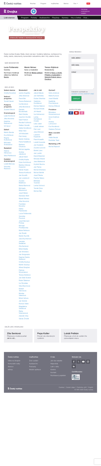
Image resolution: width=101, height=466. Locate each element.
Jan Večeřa (23, 339)
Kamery (83, 13)
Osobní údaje (70, 443)
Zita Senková (23, 285)
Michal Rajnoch (54, 185)
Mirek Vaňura (23, 337)
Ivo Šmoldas (23, 322)
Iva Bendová (23, 143)
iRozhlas (32, 3)
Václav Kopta (23, 208)
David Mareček (39, 195)
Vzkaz (74, 72)
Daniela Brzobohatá (23, 149)
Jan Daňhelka (39, 134)
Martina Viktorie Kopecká (24, 205)
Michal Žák (38, 230)
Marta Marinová (24, 224)
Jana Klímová (38, 171)
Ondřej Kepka (24, 198)
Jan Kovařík (23, 214)
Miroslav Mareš (39, 197)
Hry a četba (76, 18)
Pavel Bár (22, 137)
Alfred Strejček (24, 306)
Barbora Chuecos (22, 184)
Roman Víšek (24, 342)
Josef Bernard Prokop (24, 260)
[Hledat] (94, 3)
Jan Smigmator (24, 293)
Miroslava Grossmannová (54, 152)
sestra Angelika (24, 132)
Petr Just (37, 168)
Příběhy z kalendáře (52, 114)
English (90, 443)
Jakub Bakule (39, 132)
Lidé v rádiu (54, 422)
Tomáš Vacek (9, 140)
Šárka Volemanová (23, 351)
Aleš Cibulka (23, 153)
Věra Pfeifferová (10, 194)
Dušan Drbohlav (39, 137)
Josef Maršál (53, 137)
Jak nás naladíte (56, 416)
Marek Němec (30, 106)
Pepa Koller (45, 389)
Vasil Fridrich (23, 158)
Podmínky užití (81, 443)
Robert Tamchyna (22, 328)
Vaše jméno (76, 58)
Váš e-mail (75, 65)
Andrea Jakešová (22, 192)
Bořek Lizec (38, 189)
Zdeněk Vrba (23, 354)
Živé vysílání (33, 416)
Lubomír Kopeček (37, 174)
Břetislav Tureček (37, 220)
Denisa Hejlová (39, 145)
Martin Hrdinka (24, 178)
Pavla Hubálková (25, 180)
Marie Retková (24, 269)
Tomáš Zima (38, 227)
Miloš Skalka (23, 287)
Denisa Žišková (54, 145)
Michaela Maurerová (23, 228)
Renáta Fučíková (25, 161)
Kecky (6, 116)
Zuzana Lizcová (39, 186)
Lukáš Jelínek (39, 165)
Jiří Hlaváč (37, 150)
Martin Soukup (24, 303)
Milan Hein (23, 169)
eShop (10, 425)
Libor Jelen (38, 162)
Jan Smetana (23, 290)
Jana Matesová (39, 200)
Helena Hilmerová (7, 190)
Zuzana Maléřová (22, 220)
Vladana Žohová (54, 168)
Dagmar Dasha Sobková (24, 297)
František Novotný (22, 244)
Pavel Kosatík (39, 178)
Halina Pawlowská (23, 248)
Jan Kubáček (38, 184)
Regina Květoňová (8, 177)
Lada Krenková (9, 154)
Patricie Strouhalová (23, 310)
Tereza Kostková (25, 211)
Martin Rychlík (24, 274)
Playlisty (55, 18)
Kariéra (53, 425)
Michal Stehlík (39, 211)
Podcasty (32, 422)
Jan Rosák (22, 272)
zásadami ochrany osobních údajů (82, 94)
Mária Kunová (54, 134)
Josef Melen (23, 232)
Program (40, 3)
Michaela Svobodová (8, 182)
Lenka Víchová (39, 224)
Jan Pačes (37, 206)
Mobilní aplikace (35, 425)
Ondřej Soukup (24, 300)
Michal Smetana (40, 208)
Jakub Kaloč (23, 195)
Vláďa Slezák (53, 176)
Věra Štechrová (24, 325)
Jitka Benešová (24, 145)
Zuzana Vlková (9, 148)
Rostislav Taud (54, 179)
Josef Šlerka (38, 214)
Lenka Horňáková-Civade (38, 157)
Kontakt (53, 428)
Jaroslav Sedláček (22, 281)
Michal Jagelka (24, 188)
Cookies (61, 443)
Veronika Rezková (7, 206)
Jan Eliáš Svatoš (25, 316)
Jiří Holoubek (23, 172)
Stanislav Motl (24, 234)
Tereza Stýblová (51, 106)
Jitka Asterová (24, 134)
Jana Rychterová (25, 277)
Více (86, 18)
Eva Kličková (8, 174)
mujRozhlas (50, 3)
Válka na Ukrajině (14, 416)
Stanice (59, 3)
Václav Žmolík (24, 357)
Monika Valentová (22, 333)
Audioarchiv (85, 11)
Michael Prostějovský (23, 265)
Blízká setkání (37, 111)
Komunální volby (14, 419)
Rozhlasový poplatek (58, 431)
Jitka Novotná (9, 157)
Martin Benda (9, 171)
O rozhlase (68, 3)
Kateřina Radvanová (8, 161)
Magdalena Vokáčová (23, 346)
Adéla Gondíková (25, 167)
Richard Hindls (39, 147)
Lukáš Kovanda (39, 181)
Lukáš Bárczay (9, 202)
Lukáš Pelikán (77, 389)
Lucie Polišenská (11, 106)
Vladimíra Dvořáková (37, 141)
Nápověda (54, 419)
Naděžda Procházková (53, 141)
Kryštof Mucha (39, 203)
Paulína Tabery (39, 217)
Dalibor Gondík (24, 164)
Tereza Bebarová (25, 140)
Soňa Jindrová (54, 132)
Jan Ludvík (38, 192)
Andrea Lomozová (52, 161)
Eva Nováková (54, 165)
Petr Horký (23, 175)
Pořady (34, 18)
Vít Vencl (7, 165)
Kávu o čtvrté (57, 111)
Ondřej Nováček (10, 132)
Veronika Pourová (22, 256)
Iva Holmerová (39, 153)
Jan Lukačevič (24, 217)
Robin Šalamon (24, 319)
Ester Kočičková (25, 201)
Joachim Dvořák (25, 156)
